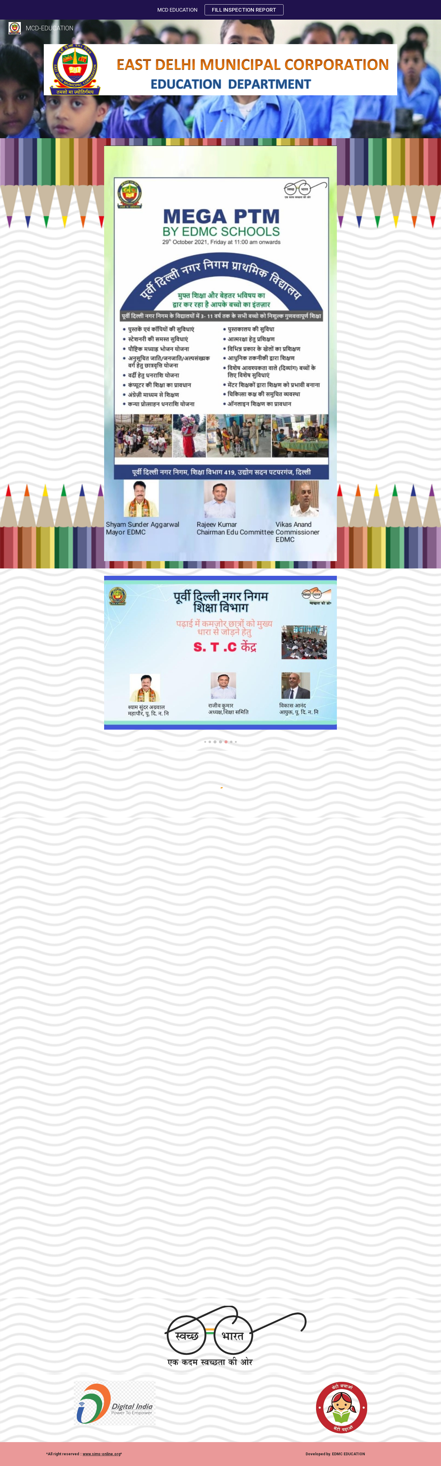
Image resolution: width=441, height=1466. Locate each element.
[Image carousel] (220, 659)
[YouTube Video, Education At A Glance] (220, 1179)
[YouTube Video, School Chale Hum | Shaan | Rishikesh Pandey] (220, 924)
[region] (220, 10)
